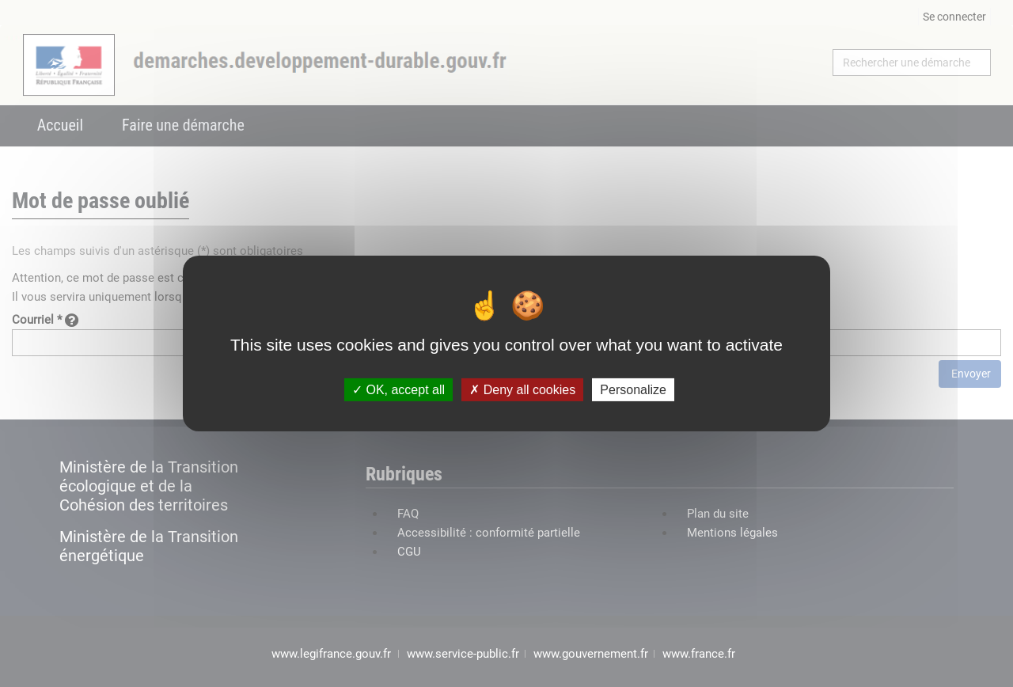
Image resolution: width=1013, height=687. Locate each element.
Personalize (633, 390)
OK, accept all (398, 390)
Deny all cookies (522, 390)
